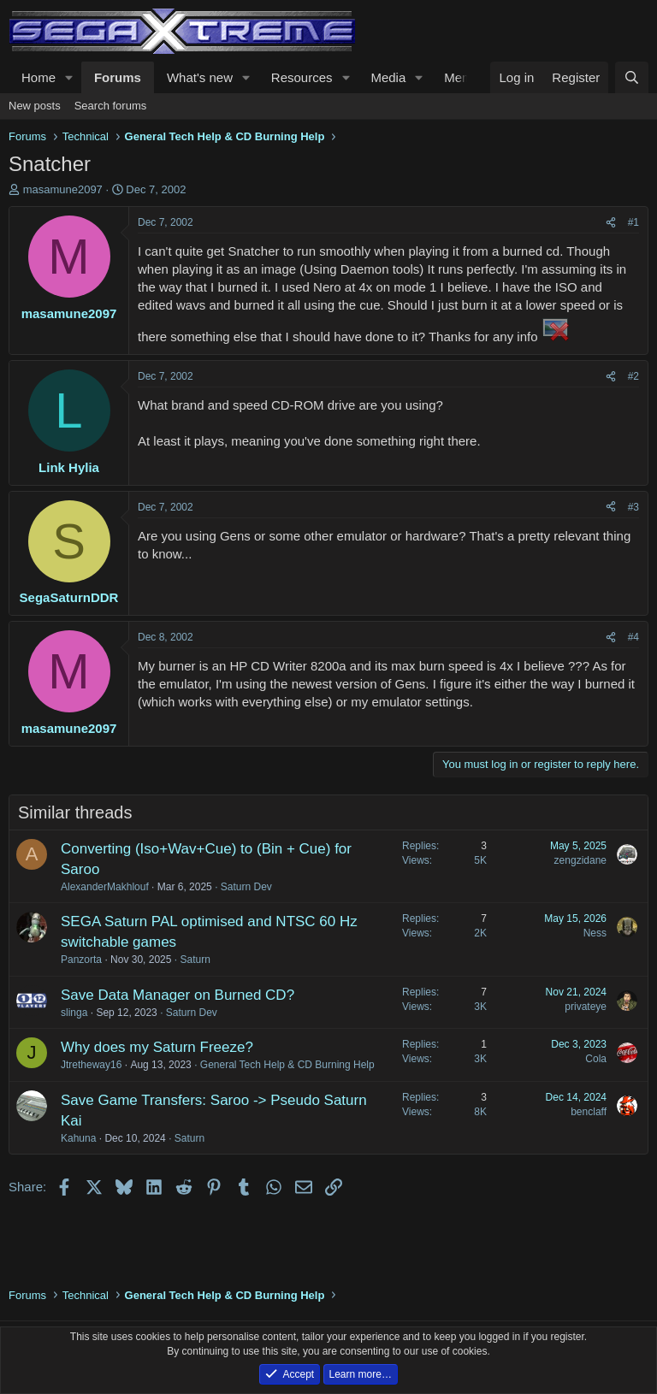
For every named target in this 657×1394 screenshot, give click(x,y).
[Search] (631, 77)
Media (387, 77)
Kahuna (78, 1138)
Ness (595, 933)
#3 (633, 507)
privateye (586, 1007)
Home (38, 77)
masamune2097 (63, 189)
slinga (74, 1013)
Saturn (195, 960)
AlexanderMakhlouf (105, 887)
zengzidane (580, 860)
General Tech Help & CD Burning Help (287, 1065)
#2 (633, 376)
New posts (35, 105)
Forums (117, 77)
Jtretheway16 (91, 1065)
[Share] (611, 223)
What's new (200, 77)
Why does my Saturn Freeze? (157, 1047)
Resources (302, 77)
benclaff (589, 1112)
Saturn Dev (246, 887)
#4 (633, 637)
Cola (596, 1059)
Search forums (110, 105)
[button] (69, 77)
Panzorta (81, 960)
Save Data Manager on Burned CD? (177, 995)
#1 (633, 222)
